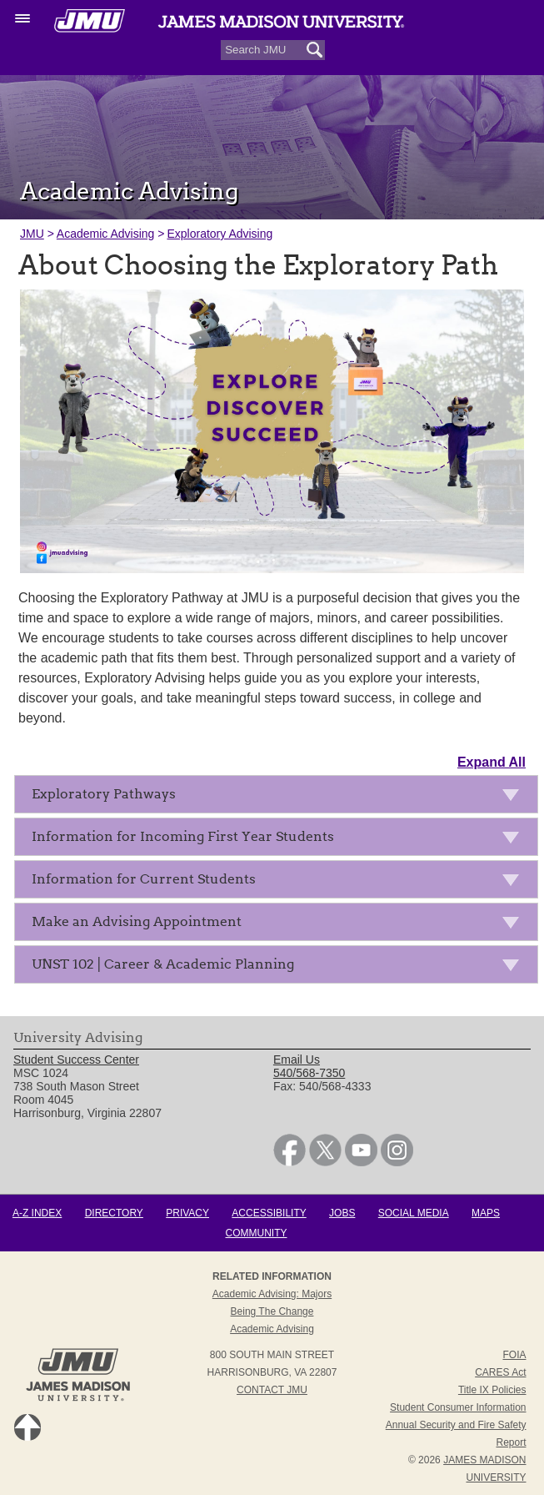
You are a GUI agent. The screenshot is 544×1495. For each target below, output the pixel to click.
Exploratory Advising (219, 233)
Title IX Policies (492, 1390)
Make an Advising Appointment (280, 925)
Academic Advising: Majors (272, 1294)
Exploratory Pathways (280, 797)
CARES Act (500, 1372)
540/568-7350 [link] (309, 1073)
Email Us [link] (296, 1059)
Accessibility (269, 1213)
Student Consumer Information (458, 1407)
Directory (114, 1213)
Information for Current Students (280, 882)
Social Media (413, 1213)
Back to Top (27, 1427)
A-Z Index (37, 1213)
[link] (289, 1162)
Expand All (491, 762)
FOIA (514, 1355)
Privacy (187, 1213)
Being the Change (272, 1311)
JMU (32, 233)
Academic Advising (106, 233)
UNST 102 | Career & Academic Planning (280, 967)
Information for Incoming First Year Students (280, 839)
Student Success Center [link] (76, 1059)
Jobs (342, 1213)
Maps (486, 1213)
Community (256, 1233)
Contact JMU (272, 1390)
